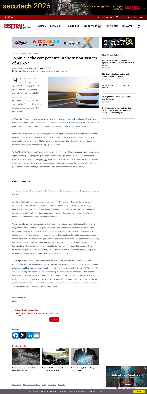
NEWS (42, 26)
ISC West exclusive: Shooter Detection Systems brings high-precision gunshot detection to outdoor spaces (117, 110)
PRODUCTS (56, 26)
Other (14, 301)
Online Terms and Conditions (31, 385)
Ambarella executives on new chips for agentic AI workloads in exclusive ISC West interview (118, 62)
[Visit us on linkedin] (11, 17)
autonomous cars (27, 71)
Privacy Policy (16, 385)
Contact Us (61, 385)
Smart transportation (60, 71)
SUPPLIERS (73, 26)
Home (21, 53)
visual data (48, 71)
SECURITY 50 (90, 26)
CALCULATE (111, 26)
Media (44, 385)
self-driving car (39, 71)
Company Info (52, 385)
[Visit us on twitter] (8, 17)
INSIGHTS (127, 26)
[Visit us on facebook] (5, 17)
